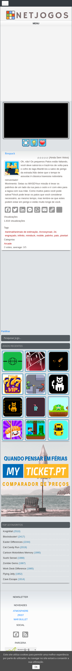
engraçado (10, 235)
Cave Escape (10, 579)
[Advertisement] (36, 63)
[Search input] (33, 338)
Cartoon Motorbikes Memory (18, 552)
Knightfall (8, 531)
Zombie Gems (10, 563)
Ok (36, 667)
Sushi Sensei (10, 558)
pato (56, 235)
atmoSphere (20, 611)
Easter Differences (13, 542)
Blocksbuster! (10, 536)
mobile (40, 235)
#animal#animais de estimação (21, 231)
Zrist (20, 615)
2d (55, 231)
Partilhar (5, 331)
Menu (36, 23)
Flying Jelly (9, 573)
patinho (49, 235)
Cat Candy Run (11, 547)
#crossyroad (45, 231)
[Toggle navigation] (5, 3)
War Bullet (21, 619)
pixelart (64, 235)
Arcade (8, 243)
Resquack (10, 153)
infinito (21, 235)
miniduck (30, 235)
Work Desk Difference (14, 568)
